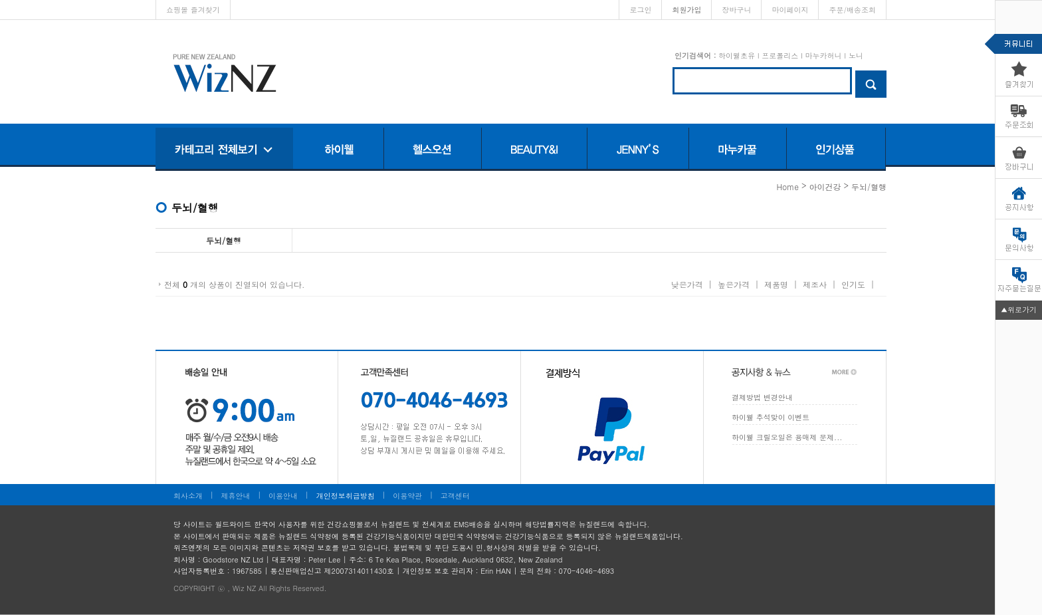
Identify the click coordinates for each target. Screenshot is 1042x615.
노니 (856, 56)
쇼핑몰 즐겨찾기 (193, 10)
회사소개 (188, 496)
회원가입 (686, 10)
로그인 (640, 10)
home (787, 186)
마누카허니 (823, 56)
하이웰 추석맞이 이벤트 (770, 417)
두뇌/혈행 (868, 186)
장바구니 (736, 10)
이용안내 (283, 496)
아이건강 (825, 186)
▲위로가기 (1019, 309)
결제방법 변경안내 (762, 397)
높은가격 (734, 284)
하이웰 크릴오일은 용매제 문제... (787, 437)
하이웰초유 (736, 56)
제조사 (815, 284)
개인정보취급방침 (345, 496)
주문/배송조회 (852, 10)
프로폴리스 (780, 56)
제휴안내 (236, 496)
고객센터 (455, 496)
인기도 (853, 284)
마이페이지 (790, 10)
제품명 (776, 284)
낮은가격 (687, 284)
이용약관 (407, 496)
